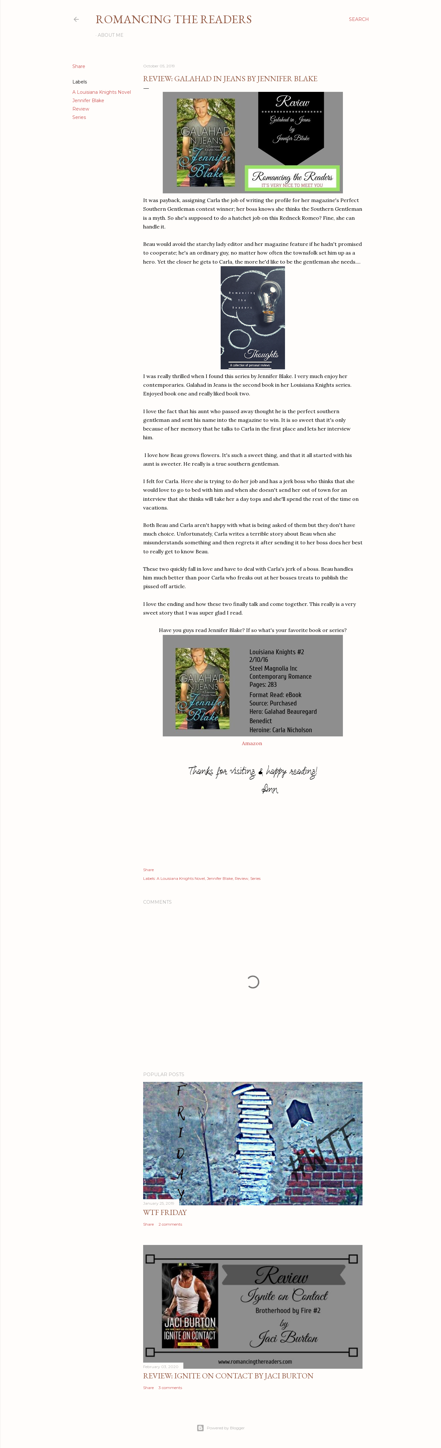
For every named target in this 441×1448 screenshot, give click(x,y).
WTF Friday (165, 1212)
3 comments (170, 1387)
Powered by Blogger (221, 1428)
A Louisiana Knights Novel (101, 92)
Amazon (252, 743)
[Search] (359, 19)
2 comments (170, 1224)
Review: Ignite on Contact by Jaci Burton (228, 1376)
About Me (111, 35)
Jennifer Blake (88, 100)
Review (80, 109)
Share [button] (78, 66)
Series (79, 117)
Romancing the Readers (174, 19)
